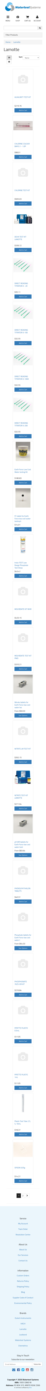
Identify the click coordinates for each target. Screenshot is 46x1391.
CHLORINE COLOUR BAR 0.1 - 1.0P (22, 145)
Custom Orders (23, 1275)
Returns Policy (23, 1281)
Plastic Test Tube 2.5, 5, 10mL (22, 1122)
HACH (23, 1323)
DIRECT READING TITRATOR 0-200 (21, 424)
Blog (23, 1292)
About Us (23, 1249)
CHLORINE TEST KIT (22, 190)
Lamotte (16, 42)
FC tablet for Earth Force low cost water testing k (22, 519)
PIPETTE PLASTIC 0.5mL (21, 1029)
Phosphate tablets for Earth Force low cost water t (22, 938)
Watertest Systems (23, 1340)
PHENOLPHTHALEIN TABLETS (22, 889)
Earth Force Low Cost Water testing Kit (22, 470)
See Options (23, 715)
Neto (30, 1388)
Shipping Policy (23, 1286)
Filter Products (12, 35)
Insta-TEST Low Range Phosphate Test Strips (21, 565)
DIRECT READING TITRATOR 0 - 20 (21, 284)
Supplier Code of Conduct (23, 1297)
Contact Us (23, 1260)
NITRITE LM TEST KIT (22, 748)
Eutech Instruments (23, 1318)
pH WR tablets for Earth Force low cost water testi (22, 845)
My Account (23, 1223)
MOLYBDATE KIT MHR (22, 609)
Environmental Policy (23, 1303)
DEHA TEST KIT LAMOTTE (20, 238)
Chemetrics (23, 1345)
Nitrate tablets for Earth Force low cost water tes (22, 705)
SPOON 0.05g (19, 1167)
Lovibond (23, 1334)
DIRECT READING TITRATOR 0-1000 (21, 377)
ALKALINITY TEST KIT (22, 97)
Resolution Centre (23, 1234)
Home (8, 42)
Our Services (23, 1255)
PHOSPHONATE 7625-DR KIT (20, 983)
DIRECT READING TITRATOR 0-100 (21, 331)
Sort (20, 57)
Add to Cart (23, 110)
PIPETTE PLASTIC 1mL (21, 1076)
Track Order (23, 1229)
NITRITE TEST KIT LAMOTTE (21, 796)
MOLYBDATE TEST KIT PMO (22, 657)
